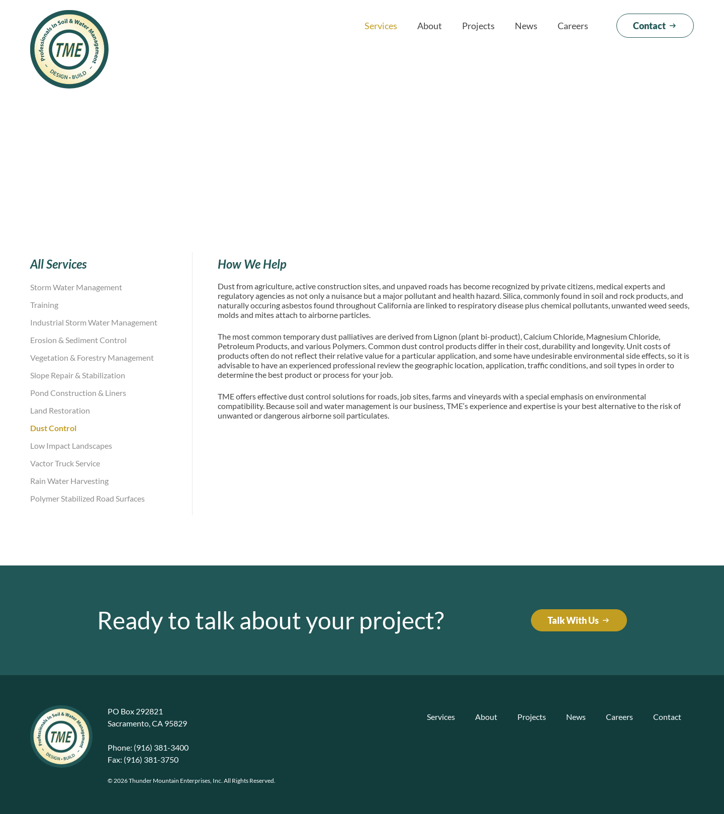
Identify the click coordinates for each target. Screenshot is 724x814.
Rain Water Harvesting (69, 480)
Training (44, 304)
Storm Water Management (76, 287)
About (429, 25)
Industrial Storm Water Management (93, 322)
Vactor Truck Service (65, 463)
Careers (573, 25)
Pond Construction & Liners (78, 392)
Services (381, 25)
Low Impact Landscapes (71, 445)
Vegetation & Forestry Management (92, 357)
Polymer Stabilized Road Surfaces (87, 498)
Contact (667, 716)
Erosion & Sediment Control (78, 340)
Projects (478, 25)
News (526, 25)
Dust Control (53, 428)
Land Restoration (60, 410)
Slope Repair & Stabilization (77, 375)
